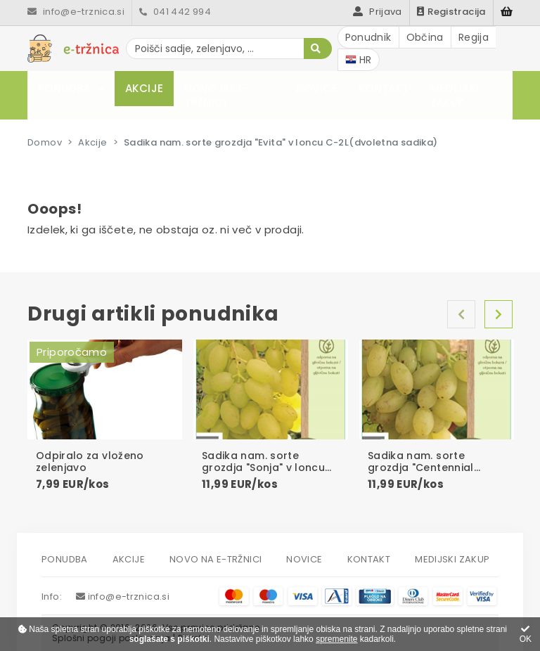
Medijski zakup (455, 95)
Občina (425, 37)
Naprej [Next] (498, 314)
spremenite (336, 639)
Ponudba (64, 88)
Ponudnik (368, 37)
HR (358, 60)
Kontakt (384, 88)
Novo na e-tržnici (217, 95)
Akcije (144, 88)
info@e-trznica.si (75, 11)
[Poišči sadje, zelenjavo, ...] (229, 48)
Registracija (451, 11)
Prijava (377, 11)
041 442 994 (175, 11)
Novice (317, 88)
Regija (473, 37)
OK (526, 634)
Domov (44, 142)
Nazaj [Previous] (461, 314)
